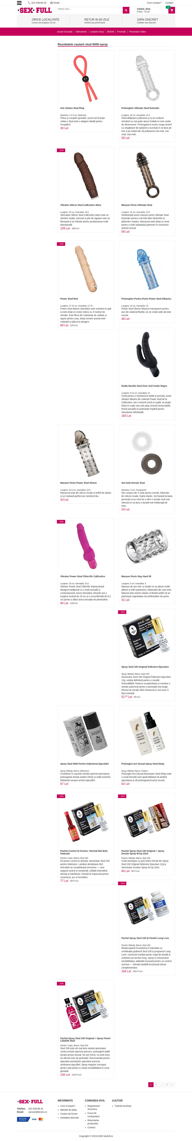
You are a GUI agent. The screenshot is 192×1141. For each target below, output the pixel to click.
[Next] (172, 1084)
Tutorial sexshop (123, 1106)
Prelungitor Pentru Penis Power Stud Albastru (146, 298)
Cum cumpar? (154, 2)
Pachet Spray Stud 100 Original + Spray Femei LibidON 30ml (85, 1039)
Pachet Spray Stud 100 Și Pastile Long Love (145, 938)
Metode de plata (68, 1110)
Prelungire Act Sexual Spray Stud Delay (142, 763)
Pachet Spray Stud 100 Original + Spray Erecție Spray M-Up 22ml (142, 852)
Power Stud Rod (69, 298)
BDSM (110, 31)
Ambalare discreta (69, 1117)
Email (54, 2)
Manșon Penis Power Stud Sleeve (78, 483)
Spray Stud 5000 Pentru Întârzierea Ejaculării (84, 763)
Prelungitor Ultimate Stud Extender (140, 108)
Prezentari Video (137, 31)
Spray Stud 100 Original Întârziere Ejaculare (145, 667)
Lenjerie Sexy (97, 31)
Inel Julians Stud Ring (72, 108)
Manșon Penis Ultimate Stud (136, 205)
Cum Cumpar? (67, 1106)
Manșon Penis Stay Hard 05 (136, 576)
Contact (169, 2)
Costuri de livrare (69, 1113)
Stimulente (81, 31)
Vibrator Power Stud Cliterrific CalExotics (82, 576)
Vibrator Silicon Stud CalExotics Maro (80, 205)
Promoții (121, 31)
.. (161, 1084)
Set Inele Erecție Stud (133, 483)
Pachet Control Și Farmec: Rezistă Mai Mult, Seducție (84, 852)
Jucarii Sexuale (64, 31)
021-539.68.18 (37, 2)
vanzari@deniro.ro (37, 1112)
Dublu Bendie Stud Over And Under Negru (144, 386)
